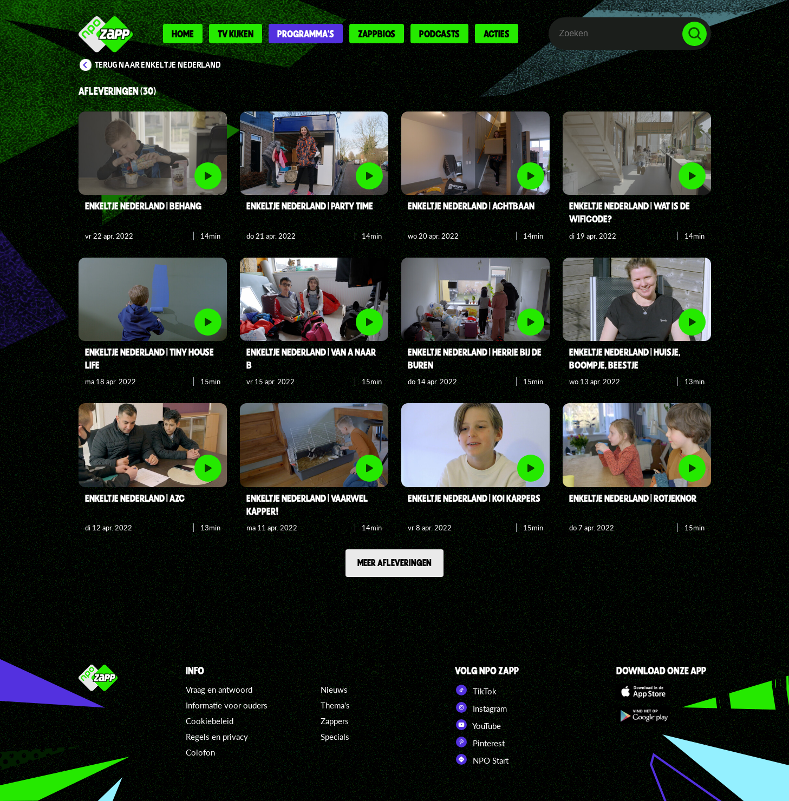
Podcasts (439, 33)
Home (183, 33)
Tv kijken (235, 33)
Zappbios (376, 33)
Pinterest (480, 742)
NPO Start (481, 759)
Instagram (481, 707)
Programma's (305, 33)
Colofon (200, 752)
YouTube (478, 724)
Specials (335, 736)
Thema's (335, 705)
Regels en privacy (217, 736)
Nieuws (334, 689)
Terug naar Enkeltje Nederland (158, 65)
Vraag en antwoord (219, 689)
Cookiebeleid (209, 721)
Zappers (335, 721)
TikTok (476, 690)
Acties (497, 33)
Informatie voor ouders (227, 705)
